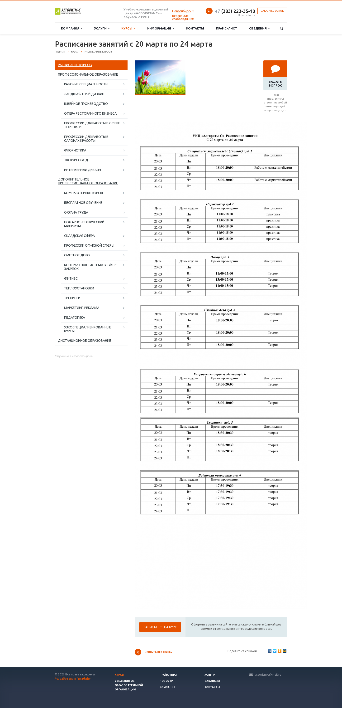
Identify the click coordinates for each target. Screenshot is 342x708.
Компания (71, 28)
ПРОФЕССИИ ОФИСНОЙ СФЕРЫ (89, 245)
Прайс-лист (226, 28)
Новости (166, 680)
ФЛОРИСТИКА (75, 150)
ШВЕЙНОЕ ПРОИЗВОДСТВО (86, 104)
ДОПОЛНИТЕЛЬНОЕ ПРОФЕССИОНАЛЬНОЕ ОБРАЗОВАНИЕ (88, 181)
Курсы (128, 28)
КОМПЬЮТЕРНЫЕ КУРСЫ (83, 193)
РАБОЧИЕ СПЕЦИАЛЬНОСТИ (86, 84)
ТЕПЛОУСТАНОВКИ (79, 288)
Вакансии (212, 680)
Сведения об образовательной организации (129, 685)
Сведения (259, 28)
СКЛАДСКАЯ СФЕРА (79, 236)
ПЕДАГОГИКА (74, 317)
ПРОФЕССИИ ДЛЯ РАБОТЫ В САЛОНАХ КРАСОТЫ (86, 138)
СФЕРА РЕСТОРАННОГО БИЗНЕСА (90, 113)
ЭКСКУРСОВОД (76, 160)
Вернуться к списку (153, 652)
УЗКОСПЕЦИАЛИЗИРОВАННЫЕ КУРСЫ (87, 329)
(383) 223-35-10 (235, 11)
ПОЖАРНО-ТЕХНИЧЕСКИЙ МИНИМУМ (84, 224)
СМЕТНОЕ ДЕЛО (77, 255)
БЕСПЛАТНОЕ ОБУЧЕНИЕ (83, 203)
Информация (160, 28)
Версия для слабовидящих (183, 17)
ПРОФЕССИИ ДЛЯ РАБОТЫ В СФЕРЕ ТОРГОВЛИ (92, 125)
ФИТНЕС (71, 278)
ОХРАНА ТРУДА (76, 212)
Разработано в (73, 678)
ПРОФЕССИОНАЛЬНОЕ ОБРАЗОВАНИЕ (88, 74)
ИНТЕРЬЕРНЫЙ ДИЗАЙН (82, 170)
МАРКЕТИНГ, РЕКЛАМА (81, 308)
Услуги (101, 28)
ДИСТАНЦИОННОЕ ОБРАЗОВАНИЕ (84, 340)
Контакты (195, 28)
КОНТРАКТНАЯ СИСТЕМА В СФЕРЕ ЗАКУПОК (91, 267)
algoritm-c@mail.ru (268, 674)
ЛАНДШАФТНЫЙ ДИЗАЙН (84, 94)
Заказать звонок (272, 11)
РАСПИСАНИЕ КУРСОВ (75, 65)
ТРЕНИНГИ (72, 298)
